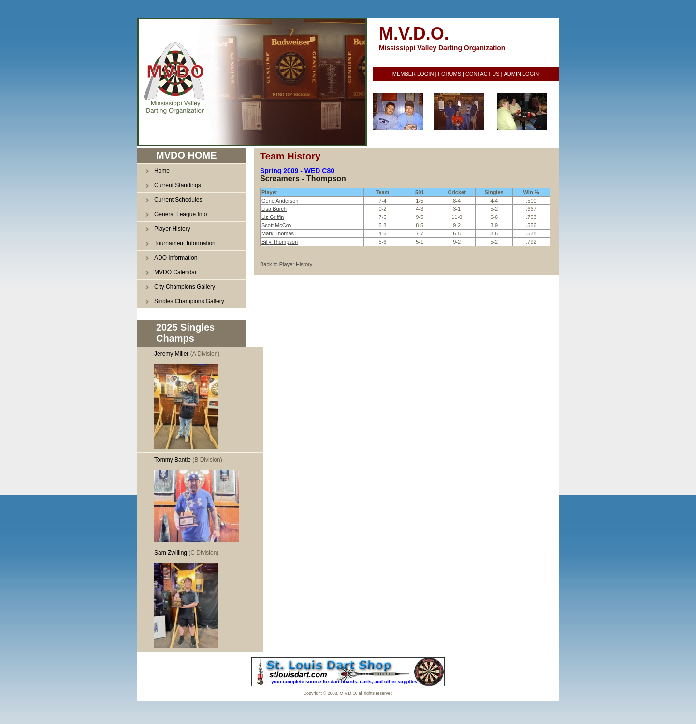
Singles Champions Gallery (189, 301)
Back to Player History (286, 264)
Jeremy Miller (171, 353)
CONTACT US (482, 74)
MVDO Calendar (175, 272)
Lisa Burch (274, 209)
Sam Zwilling (170, 553)
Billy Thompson (279, 242)
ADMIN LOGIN (521, 74)
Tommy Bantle (172, 459)
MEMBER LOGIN (413, 74)
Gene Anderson (279, 200)
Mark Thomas (277, 233)
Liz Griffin (272, 217)
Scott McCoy (276, 225)
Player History (172, 228)
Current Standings (177, 185)
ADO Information (175, 257)
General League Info (180, 214)
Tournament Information (185, 243)
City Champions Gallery (184, 286)
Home (162, 170)
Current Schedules (178, 199)
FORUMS (449, 74)
